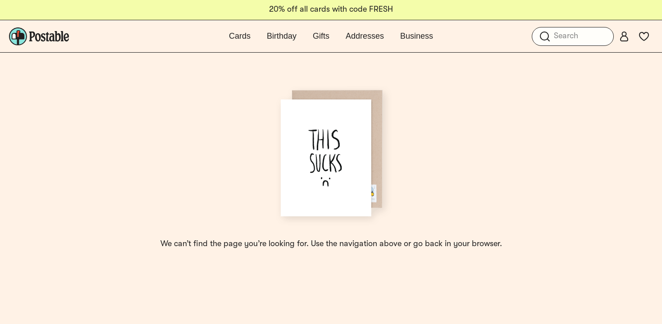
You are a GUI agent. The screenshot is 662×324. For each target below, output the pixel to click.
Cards (240, 36)
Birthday (282, 36)
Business (416, 36)
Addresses (365, 36)
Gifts (321, 36)
